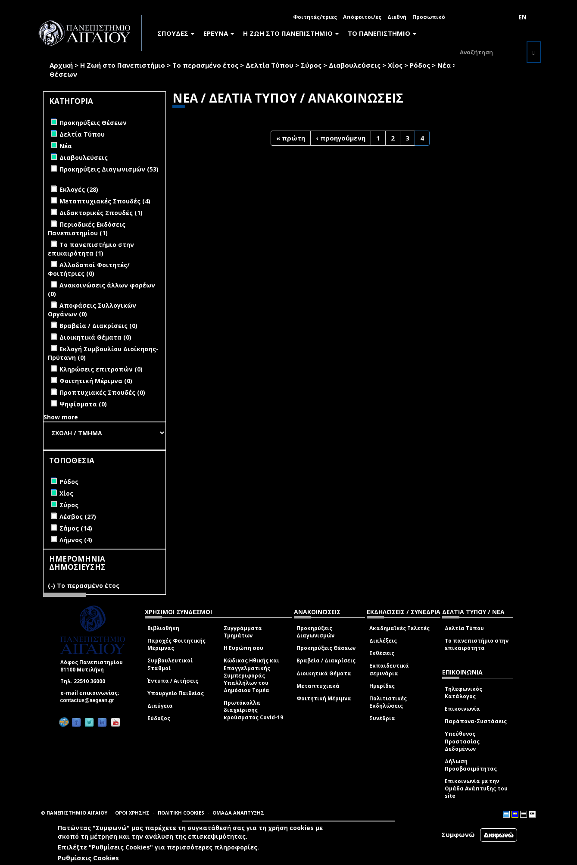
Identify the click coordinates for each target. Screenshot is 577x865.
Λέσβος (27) (77, 516)
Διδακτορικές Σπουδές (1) (101, 213)
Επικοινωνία (462, 708)
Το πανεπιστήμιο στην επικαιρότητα (476, 644)
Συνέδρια (382, 718)
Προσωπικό (428, 17)
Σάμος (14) (75, 528)
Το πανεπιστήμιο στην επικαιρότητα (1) (91, 248)
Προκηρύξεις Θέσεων (326, 648)
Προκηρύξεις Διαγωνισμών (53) (109, 169)
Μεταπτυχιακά (318, 686)
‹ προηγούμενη (340, 138)
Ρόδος (420, 65)
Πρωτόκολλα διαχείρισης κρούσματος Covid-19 (253, 710)
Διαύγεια (160, 705)
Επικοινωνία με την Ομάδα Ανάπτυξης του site (476, 788)
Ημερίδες (382, 686)
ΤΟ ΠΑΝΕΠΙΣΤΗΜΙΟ (382, 33)
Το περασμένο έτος (205, 65)
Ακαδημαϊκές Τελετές (399, 628)
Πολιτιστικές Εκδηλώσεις (388, 702)
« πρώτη (290, 138)
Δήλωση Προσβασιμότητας (471, 765)
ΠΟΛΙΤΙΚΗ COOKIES (181, 812)
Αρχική (61, 65)
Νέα (444, 65)
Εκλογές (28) (78, 189)
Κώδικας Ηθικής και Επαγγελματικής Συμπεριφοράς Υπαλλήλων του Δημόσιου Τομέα (251, 675)
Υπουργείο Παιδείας (175, 693)
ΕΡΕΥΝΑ (218, 33)
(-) (52, 585)
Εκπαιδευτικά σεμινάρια (389, 669)
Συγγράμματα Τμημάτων (243, 632)
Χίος (395, 65)
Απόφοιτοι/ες (362, 17)
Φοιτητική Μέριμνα (323, 698)
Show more (61, 417)
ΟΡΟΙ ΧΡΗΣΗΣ (132, 812)
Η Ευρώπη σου (243, 648)
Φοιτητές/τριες (315, 17)
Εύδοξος (158, 718)
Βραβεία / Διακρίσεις (326, 660)
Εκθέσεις (381, 653)
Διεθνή (396, 17)
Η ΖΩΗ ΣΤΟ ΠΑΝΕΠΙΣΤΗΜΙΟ (291, 33)
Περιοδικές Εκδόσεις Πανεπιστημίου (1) (86, 228)
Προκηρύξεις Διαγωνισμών (315, 632)
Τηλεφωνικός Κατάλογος (463, 692)
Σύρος (311, 65)
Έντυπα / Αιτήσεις (172, 680)
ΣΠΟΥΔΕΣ (175, 33)
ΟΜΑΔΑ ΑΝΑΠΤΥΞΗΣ (238, 812)
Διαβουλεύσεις (355, 65)
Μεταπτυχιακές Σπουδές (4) (104, 201)
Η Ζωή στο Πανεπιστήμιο (122, 65)
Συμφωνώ (458, 835)
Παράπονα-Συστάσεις (476, 721)
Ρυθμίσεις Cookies (88, 858)
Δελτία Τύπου (269, 65)
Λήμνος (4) (75, 540)
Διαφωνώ (499, 835)
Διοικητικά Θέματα (323, 673)
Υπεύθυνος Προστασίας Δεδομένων (462, 741)
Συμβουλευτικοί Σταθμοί (170, 664)
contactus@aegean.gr (89, 700)
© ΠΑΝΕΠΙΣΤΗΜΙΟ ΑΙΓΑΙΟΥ (74, 812)
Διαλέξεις (383, 640)
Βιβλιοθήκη (163, 628)
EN (522, 17)
